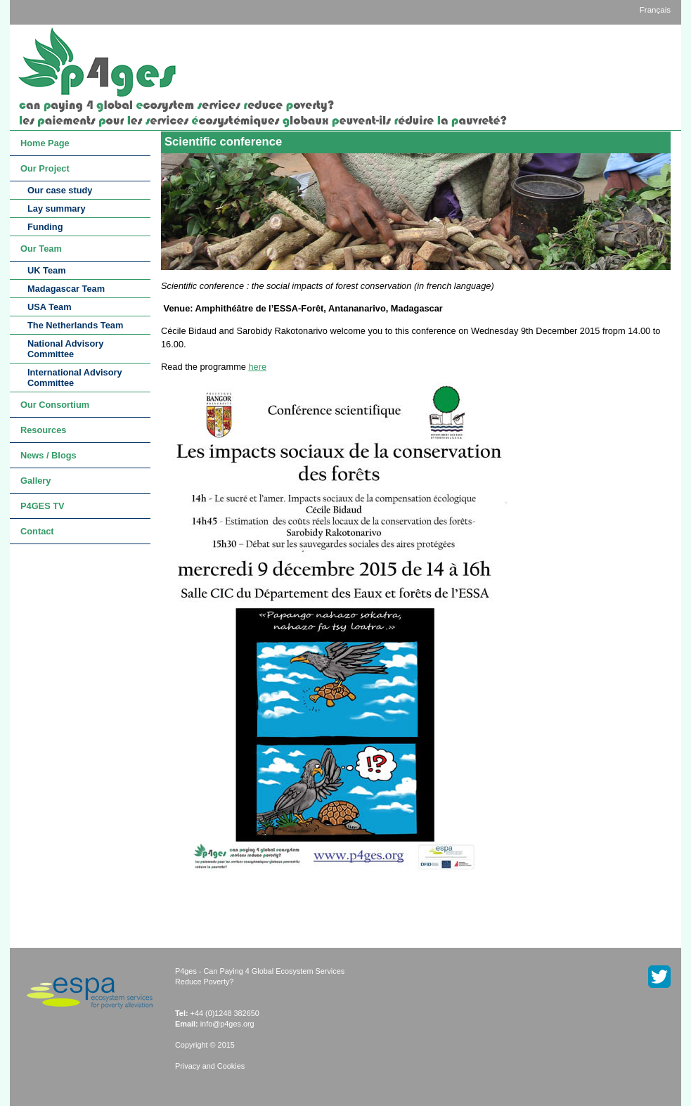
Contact (37, 531)
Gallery (35, 480)
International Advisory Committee (74, 377)
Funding (45, 226)
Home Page (45, 143)
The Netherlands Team (75, 325)
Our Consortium (54, 404)
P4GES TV (42, 506)
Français (655, 10)
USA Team (49, 307)
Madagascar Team (66, 288)
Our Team (41, 248)
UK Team (46, 270)
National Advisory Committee (65, 348)
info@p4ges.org (227, 1024)
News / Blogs (48, 455)
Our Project (45, 168)
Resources (43, 430)
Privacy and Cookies (210, 1066)
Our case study (59, 190)
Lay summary (56, 208)
